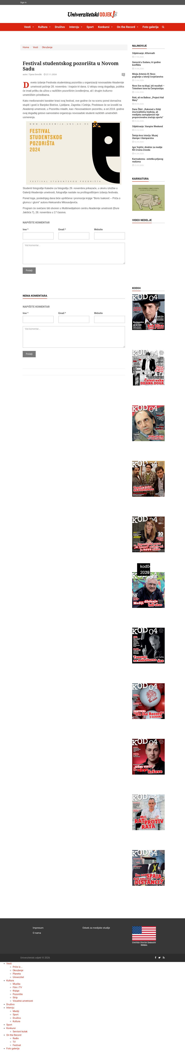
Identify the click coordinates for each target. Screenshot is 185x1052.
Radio (16, 1038)
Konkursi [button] (104, 27)
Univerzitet (18, 977)
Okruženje (47, 47)
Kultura (10, 980)
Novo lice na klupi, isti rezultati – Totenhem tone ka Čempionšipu (148, 87)
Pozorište (18, 994)
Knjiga (16, 990)
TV (14, 1041)
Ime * (25, 229)
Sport (90, 27)
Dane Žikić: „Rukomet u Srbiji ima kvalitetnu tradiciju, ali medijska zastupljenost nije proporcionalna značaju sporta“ (147, 113)
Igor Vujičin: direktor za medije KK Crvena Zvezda (147, 148)
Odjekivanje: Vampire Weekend (147, 126)
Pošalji (29, 270)
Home (26, 47)
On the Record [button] (126, 27)
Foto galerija (151, 27)
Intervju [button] (74, 27)
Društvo (60, 27)
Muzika (16, 983)
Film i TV (17, 987)
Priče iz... (17, 966)
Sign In (23, 2)
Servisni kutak (20, 1031)
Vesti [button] (27, 27)
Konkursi (11, 1028)
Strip (15, 997)
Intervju (10, 1007)
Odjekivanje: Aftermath (143, 53)
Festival (17, 1045)
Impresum (38, 927)
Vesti (35, 47)
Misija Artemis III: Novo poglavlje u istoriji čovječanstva (147, 75)
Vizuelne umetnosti (23, 1000)
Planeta (17, 973)
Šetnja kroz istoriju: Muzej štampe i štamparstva (145, 136)
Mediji (16, 1011)
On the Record (13, 1035)
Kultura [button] (43, 27)
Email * (62, 229)
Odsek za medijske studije (96, 927)
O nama (37, 932)
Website (98, 229)
